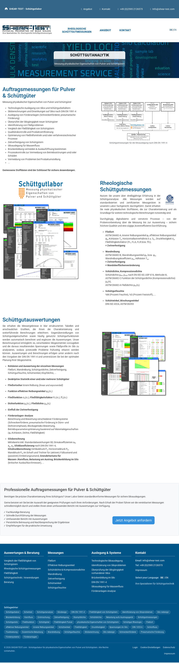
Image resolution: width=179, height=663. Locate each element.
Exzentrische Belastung (32, 632)
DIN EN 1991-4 (99, 582)
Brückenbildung (13, 618)
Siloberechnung (92, 632)
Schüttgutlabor (12, 613)
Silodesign (62, 613)
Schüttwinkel (54, 583)
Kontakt (104, 9)
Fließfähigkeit (11, 573)
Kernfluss (28, 618)
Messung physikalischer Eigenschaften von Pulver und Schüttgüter (37, 102)
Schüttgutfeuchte (57, 588)
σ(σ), (30, 398)
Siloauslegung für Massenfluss (24, 146)
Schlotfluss (152, 627)
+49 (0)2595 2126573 (130, 9)
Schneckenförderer (127, 632)
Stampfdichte (79, 618)
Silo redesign (163, 613)
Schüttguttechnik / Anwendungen (21, 578)
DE (171, 30)
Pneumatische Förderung (152, 632)
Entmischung (44, 618)
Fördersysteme (12, 637)
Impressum (141, 570)
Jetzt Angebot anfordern (133, 521)
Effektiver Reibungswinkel (61, 565)
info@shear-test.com (153, 561)
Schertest (28, 613)
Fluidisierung (12, 632)
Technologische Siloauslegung (107, 561)
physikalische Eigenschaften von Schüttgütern (98, 623)
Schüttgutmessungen (147, 618)
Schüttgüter (44, 623)
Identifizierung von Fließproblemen (25, 125)
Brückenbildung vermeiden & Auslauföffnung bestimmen (37, 149)
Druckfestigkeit (98, 627)
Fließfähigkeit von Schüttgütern (38, 129)
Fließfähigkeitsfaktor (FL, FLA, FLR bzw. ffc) (128, 242)
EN (174, 30)
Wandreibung (55, 574)
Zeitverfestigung (116, 246)
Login (135, 648)
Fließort (52, 561)
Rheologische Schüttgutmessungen (22, 569)
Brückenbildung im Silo (103, 578)
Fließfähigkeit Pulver (63, 623)
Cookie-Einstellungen (150, 648)
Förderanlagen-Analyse (104, 591)
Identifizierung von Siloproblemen (109, 565)
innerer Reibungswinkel (43, 627)
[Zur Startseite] (23, 8)
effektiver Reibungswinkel (17, 627)
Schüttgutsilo (12, 623)
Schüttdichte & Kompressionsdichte (66, 570)
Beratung (9, 582)
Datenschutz (169, 648)
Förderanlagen (30, 637)
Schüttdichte (96, 618)
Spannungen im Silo (118, 627)
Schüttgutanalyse (45, 613)
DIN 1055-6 (137, 627)
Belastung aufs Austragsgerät (119, 618)
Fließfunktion (28, 623)
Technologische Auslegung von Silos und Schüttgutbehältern (39, 108)
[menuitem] (77, 31)
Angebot (86, 9)
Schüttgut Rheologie (132, 623)
